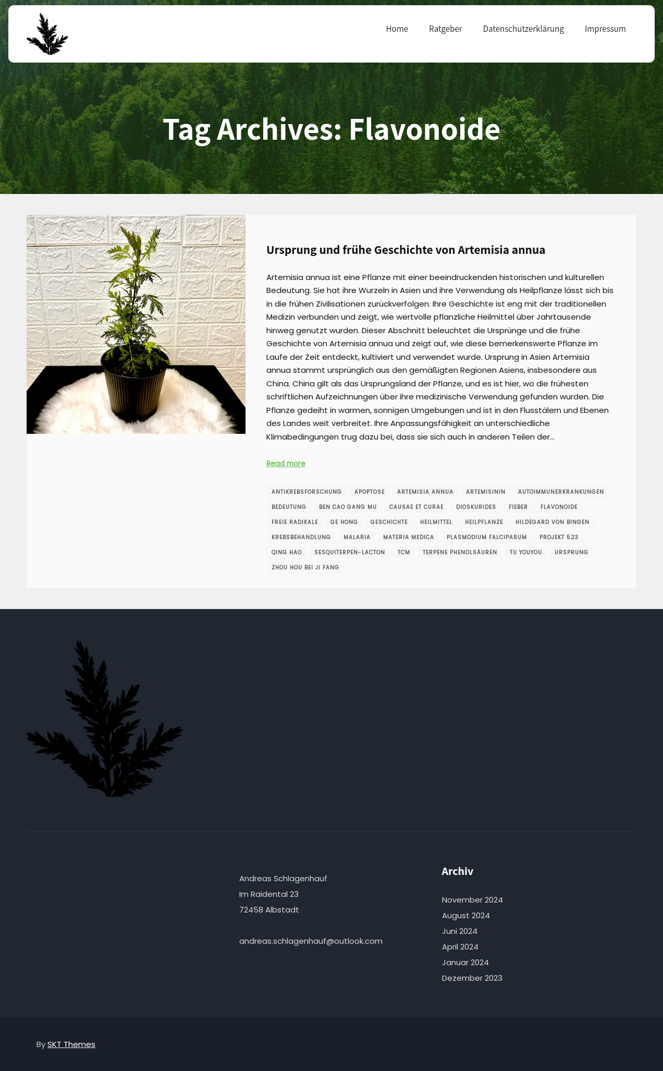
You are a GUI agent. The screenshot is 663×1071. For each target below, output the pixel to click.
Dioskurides (476, 507)
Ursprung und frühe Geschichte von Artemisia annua (406, 249)
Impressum (605, 28)
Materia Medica (408, 537)
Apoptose (369, 492)
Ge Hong (344, 522)
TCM (404, 552)
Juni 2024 (459, 931)
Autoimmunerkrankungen (561, 492)
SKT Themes (71, 1044)
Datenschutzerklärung (523, 28)
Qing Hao (287, 552)
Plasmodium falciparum (487, 537)
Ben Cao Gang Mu (348, 507)
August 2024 (466, 915)
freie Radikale (295, 522)
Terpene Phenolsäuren (460, 552)
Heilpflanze (484, 522)
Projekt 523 (559, 537)
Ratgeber (445, 28)
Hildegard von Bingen (552, 522)
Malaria (357, 537)
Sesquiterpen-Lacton (349, 552)
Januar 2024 (465, 962)
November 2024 (472, 899)
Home (397, 28)
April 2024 (460, 946)
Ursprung (571, 552)
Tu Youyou (526, 552)
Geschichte (389, 522)
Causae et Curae (416, 507)
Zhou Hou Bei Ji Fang (305, 567)
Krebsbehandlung (301, 537)
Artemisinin (486, 492)
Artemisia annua (425, 492)
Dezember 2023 (472, 977)
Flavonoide (559, 507)
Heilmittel (436, 522)
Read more (285, 464)
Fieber (518, 507)
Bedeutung (289, 507)
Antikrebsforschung (307, 492)
